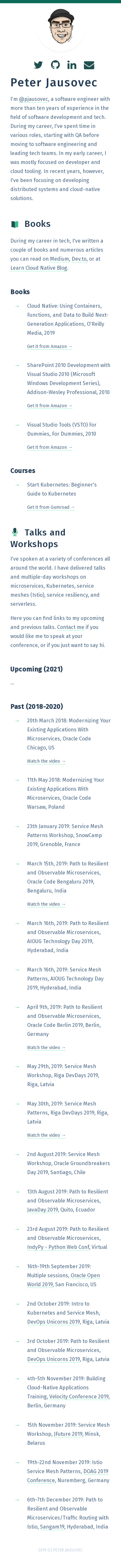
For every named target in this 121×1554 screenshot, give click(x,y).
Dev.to (79, 259)
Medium (59, 259)
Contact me (70, 627)
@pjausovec (33, 99)
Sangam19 (52, 1527)
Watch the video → (46, 761)
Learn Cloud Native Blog (38, 268)
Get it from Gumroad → (51, 507)
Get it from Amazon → (50, 346)
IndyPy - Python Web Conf (58, 1247)
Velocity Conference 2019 (78, 1397)
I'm (14, 99)
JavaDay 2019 (42, 1210)
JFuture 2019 (68, 1434)
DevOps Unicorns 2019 (53, 1322)
